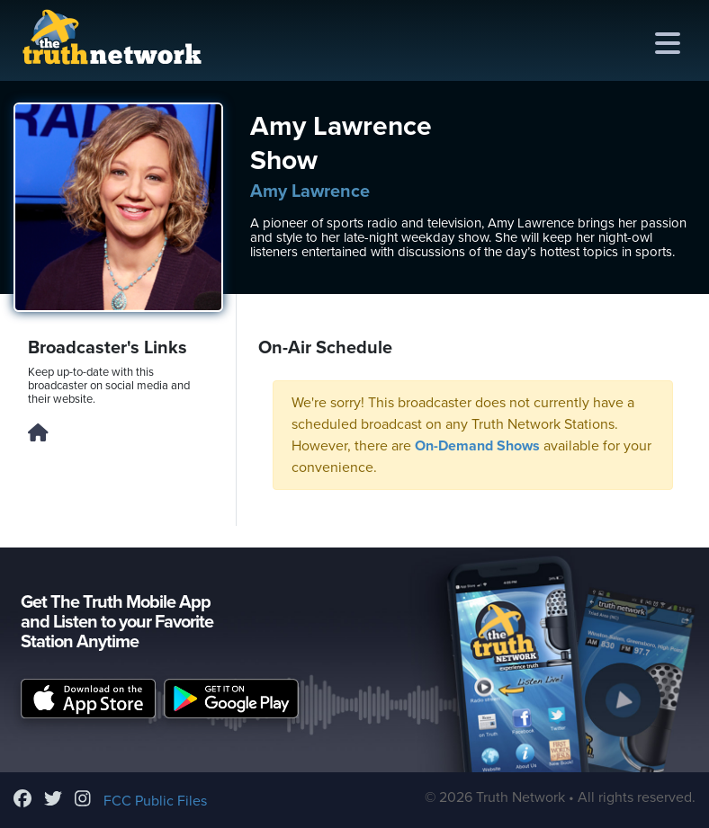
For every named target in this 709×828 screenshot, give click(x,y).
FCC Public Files (155, 801)
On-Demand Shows (477, 446)
